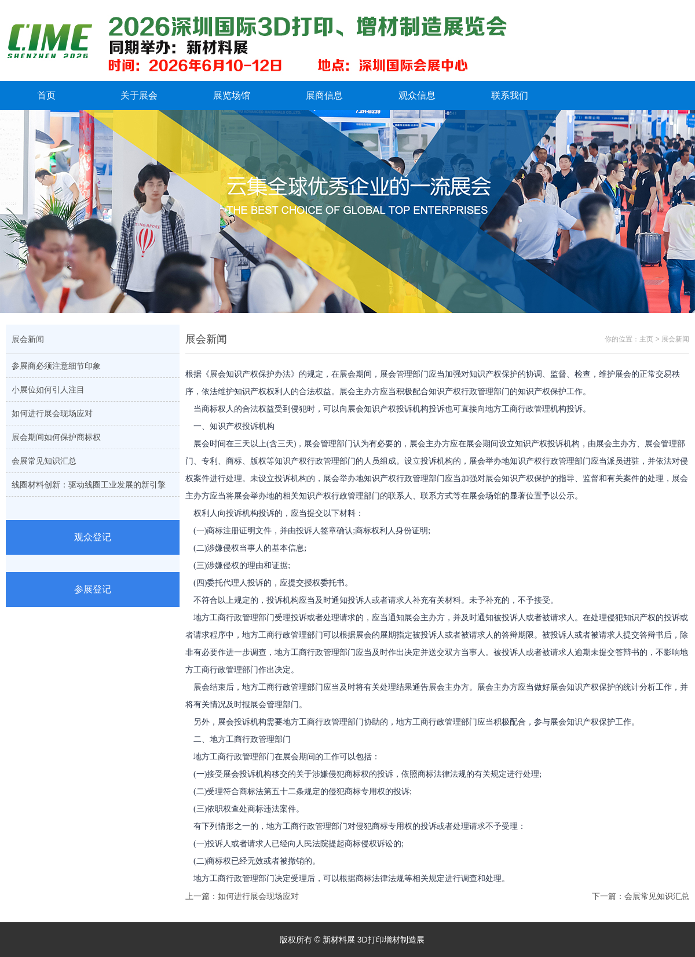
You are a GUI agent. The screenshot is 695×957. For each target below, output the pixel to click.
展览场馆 (231, 95)
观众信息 (417, 95)
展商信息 (324, 95)
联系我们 (509, 95)
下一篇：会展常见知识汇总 (640, 896)
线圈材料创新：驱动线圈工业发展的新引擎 (89, 484)
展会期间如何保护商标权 (56, 437)
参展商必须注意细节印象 (56, 365)
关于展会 (139, 95)
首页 (46, 95)
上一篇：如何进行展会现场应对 (242, 896)
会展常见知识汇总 (44, 460)
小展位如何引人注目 (48, 389)
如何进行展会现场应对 (52, 413)
